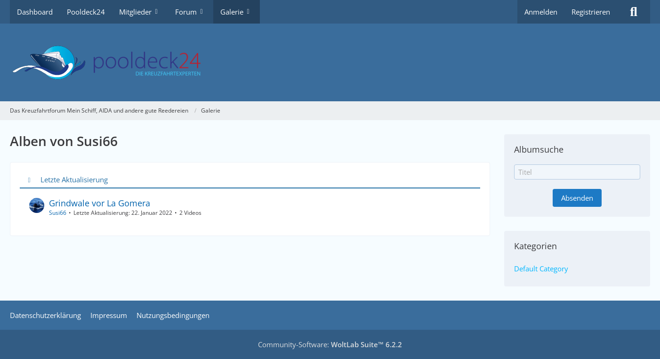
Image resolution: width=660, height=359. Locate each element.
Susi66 (57, 213)
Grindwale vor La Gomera (99, 203)
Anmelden (540, 11)
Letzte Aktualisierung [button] (74, 179)
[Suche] (633, 12)
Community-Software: (330, 344)
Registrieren (590, 11)
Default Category (541, 268)
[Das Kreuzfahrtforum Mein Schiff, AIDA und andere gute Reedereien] (330, 62)
